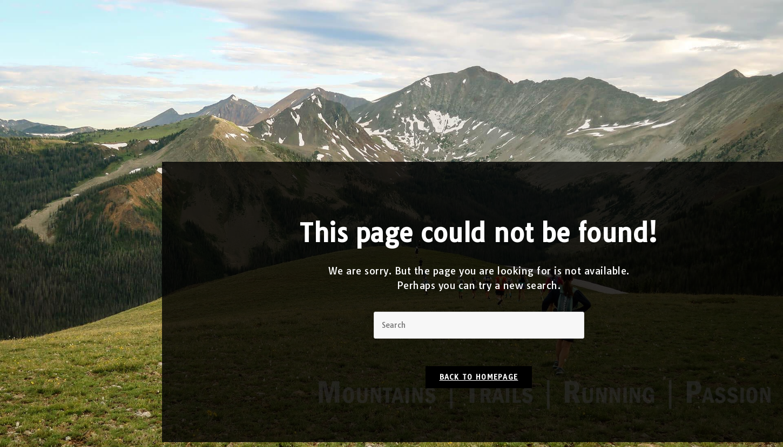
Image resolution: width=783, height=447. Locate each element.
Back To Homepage (479, 381)
